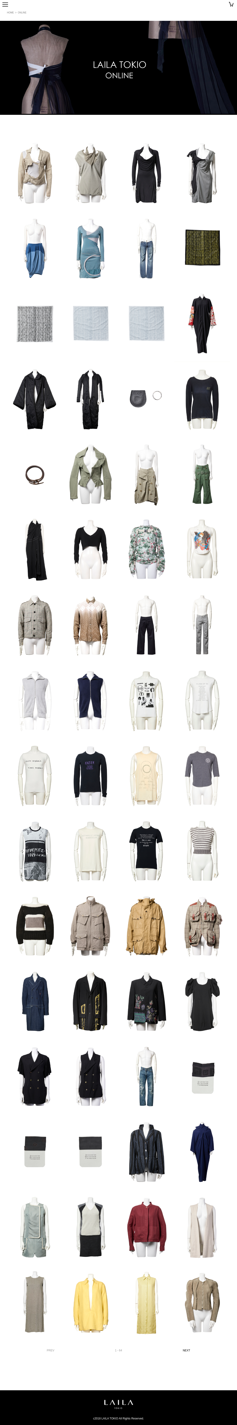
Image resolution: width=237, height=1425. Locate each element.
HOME (10, 12)
